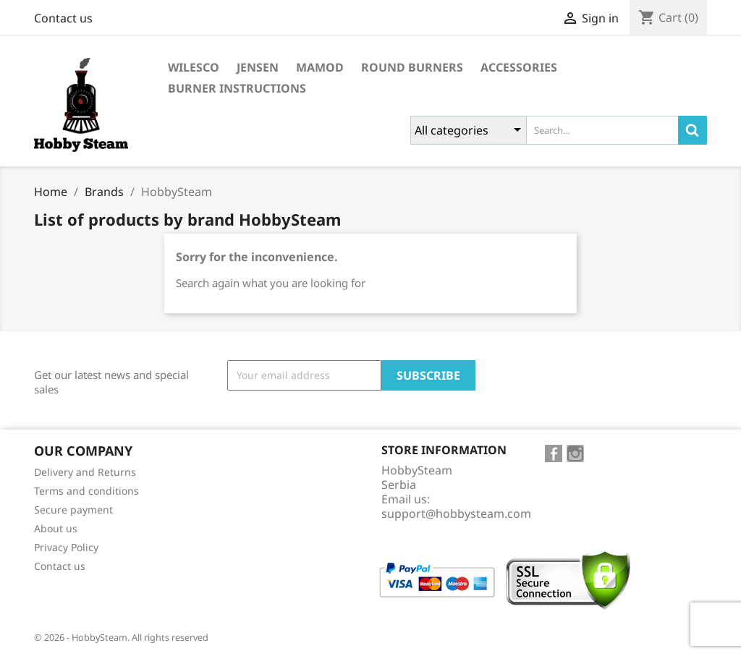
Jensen (258, 67)
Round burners (412, 67)
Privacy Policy (66, 547)
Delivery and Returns (85, 472)
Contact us (63, 18)
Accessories (518, 67)
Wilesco (193, 67)
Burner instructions (237, 88)
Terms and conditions (86, 491)
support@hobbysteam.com (456, 513)
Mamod (320, 67)
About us (55, 528)
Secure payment (73, 509)
